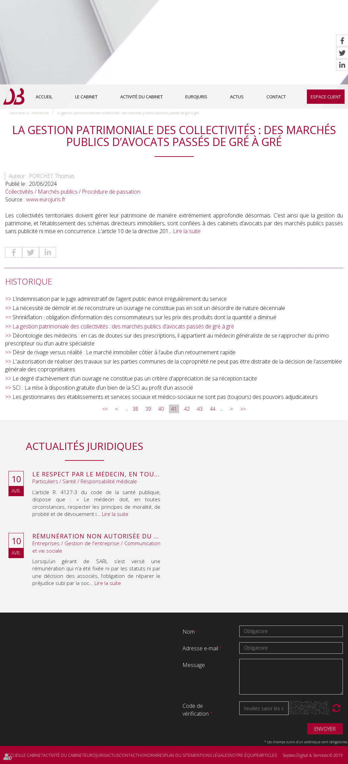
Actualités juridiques (84, 446)
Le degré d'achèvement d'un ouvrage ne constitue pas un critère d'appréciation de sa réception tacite (135, 378)
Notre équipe (244, 755)
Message (193, 665)
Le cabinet (86, 97)
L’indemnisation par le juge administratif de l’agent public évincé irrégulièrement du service (120, 299)
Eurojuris (196, 97)
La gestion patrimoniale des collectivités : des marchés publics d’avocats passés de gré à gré (128, 113)
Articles (268, 755)
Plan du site (177, 755)
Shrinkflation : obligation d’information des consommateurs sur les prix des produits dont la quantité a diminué (144, 317)
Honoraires (40, 113)
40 (161, 409)
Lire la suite (187, 231)
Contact (276, 97)
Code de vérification (195, 709)
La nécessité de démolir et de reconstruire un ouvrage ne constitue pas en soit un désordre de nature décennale (149, 308)
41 (174, 409)
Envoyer (325, 728)
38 (135, 409)
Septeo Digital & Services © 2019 (312, 755)
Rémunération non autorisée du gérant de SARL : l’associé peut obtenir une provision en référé (96, 536)
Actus (237, 97)
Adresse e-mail (201, 648)
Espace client (326, 97)
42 (187, 409)
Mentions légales (210, 755)
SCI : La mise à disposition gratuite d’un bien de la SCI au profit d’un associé (103, 387)
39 (148, 409)
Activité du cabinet (141, 97)
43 (200, 409)
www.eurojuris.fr (46, 199)
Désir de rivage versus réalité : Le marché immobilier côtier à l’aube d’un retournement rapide (124, 352)
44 (212, 409)
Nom (189, 631)
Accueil (44, 97)
